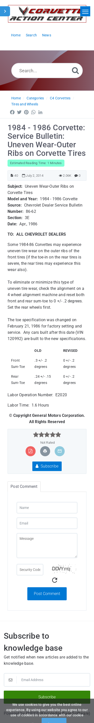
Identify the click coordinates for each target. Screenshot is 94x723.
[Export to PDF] (30, 451)
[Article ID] (12, 175)
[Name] (47, 507)
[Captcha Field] (30, 569)
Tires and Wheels (24, 104)
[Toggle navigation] (85, 11)
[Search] (75, 70)
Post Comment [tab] (24, 486)
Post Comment (47, 593)
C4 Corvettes (60, 98)
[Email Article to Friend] (59, 451)
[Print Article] (45, 451)
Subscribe (47, 466)
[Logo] (47, 14)
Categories (35, 98)
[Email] (47, 523)
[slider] (47, 435)
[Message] (47, 545)
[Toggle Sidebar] (5, 11)
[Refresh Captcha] (54, 580)
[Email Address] (47, 680)
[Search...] (47, 70)
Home (16, 98)
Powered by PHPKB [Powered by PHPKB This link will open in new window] (21, 713)
